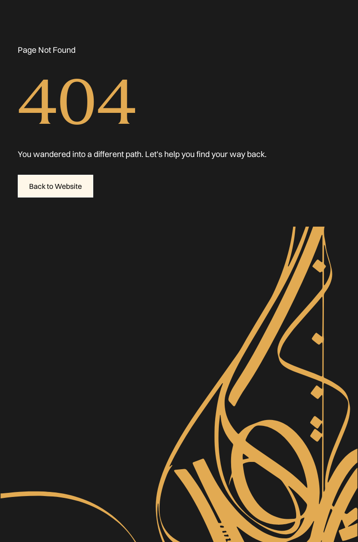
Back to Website (55, 186)
